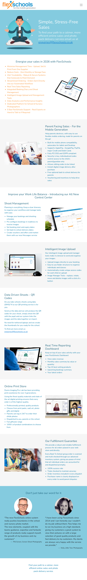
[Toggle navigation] (81, 5)
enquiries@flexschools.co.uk (55, 42)
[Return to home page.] (19, 5)
